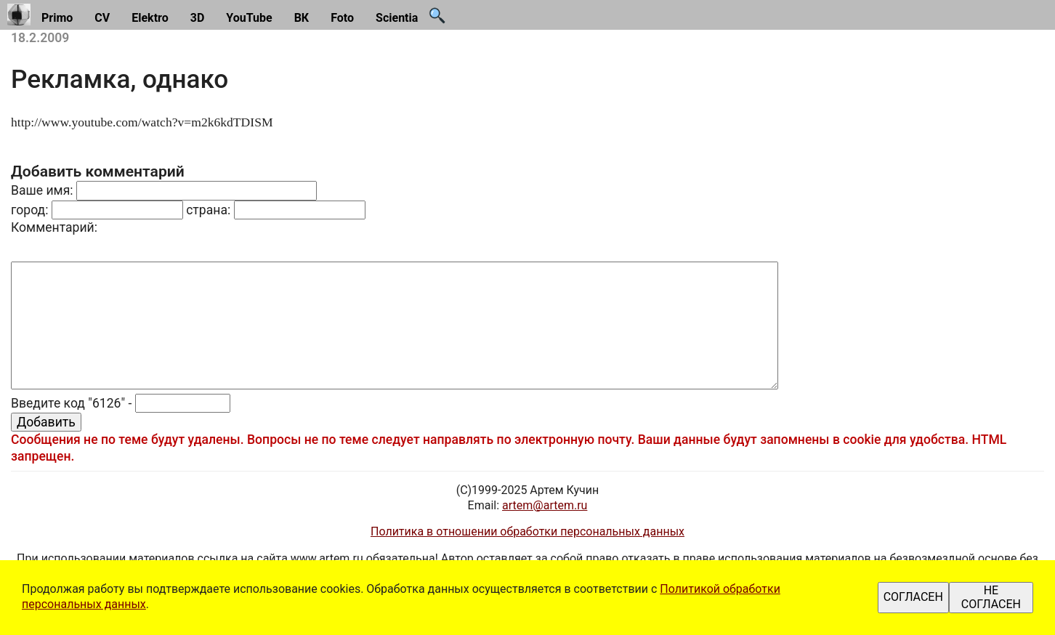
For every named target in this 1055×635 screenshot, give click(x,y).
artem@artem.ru (544, 505)
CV (102, 18)
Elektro (150, 18)
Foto (342, 18)
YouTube (249, 18)
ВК (302, 18)
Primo (57, 18)
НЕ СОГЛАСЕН (991, 596)
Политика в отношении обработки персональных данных (527, 531)
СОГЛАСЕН (913, 597)
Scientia (397, 18)
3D (197, 18)
